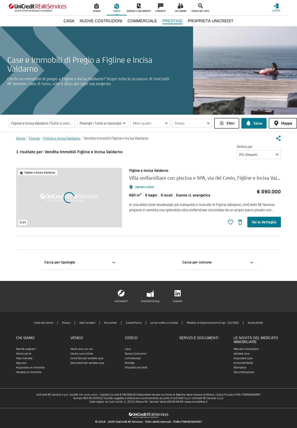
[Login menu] (276, 7)
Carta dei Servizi (43, 322)
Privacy (66, 322)
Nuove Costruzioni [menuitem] (101, 21)
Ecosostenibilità (243, 362)
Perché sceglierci (26, 349)
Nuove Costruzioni (136, 353)
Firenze (34, 138)
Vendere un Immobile (28, 372)
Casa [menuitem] (69, 21)
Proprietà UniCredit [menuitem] (210, 21)
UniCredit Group (150, 301)
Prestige (129, 362)
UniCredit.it (121, 301)
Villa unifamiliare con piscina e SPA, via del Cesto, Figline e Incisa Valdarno (209, 178)
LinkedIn (177, 301)
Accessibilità (255, 322)
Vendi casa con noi (81, 349)
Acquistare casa (243, 358)
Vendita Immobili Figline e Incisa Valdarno (116, 138)
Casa (128, 349)
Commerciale (133, 358)
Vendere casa (242, 353)
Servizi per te (23, 353)
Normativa (240, 367)
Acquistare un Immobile (30, 367)
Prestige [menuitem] (172, 21)
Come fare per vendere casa (86, 358)
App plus (21, 362)
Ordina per (244, 146)
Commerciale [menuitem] (142, 21)
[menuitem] (97, 7)
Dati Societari (87, 322)
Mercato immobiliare (246, 349)
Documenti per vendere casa (87, 362)
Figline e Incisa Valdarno (61, 138)
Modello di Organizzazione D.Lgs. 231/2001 (213, 322)
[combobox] (259, 154)
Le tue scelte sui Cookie (164, 322)
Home (20, 138)
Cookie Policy (134, 322)
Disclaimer (110, 322)
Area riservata (24, 358)
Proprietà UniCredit (136, 367)
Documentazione (244, 372)
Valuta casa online (81, 353)
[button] (102, 123)
